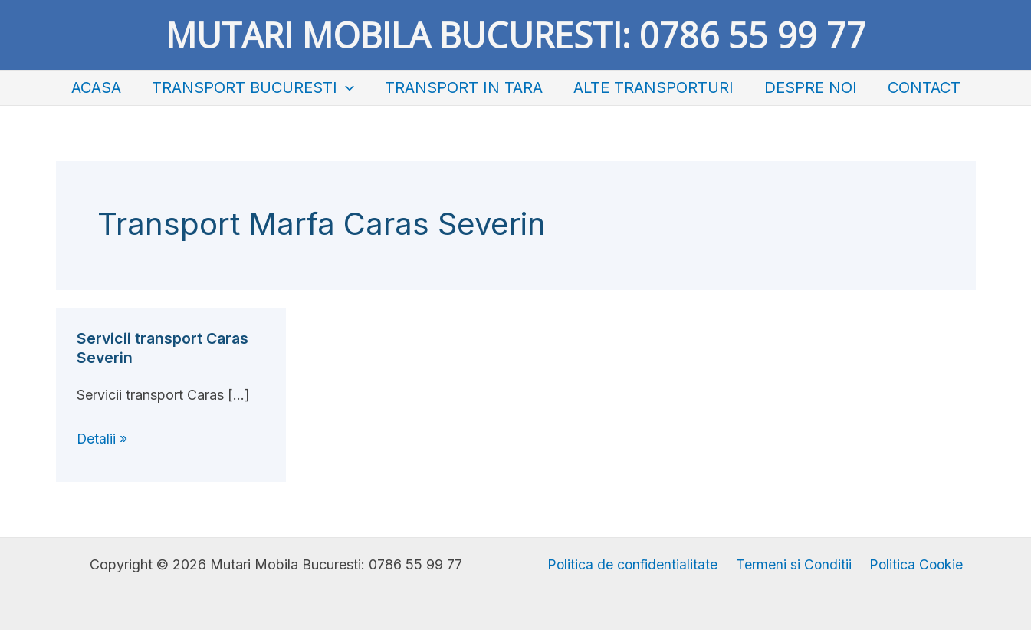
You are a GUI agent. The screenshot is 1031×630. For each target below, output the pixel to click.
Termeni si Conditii (793, 564)
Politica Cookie (913, 564)
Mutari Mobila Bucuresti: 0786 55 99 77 (516, 35)
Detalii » (102, 438)
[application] (345, 88)
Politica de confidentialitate (635, 564)
